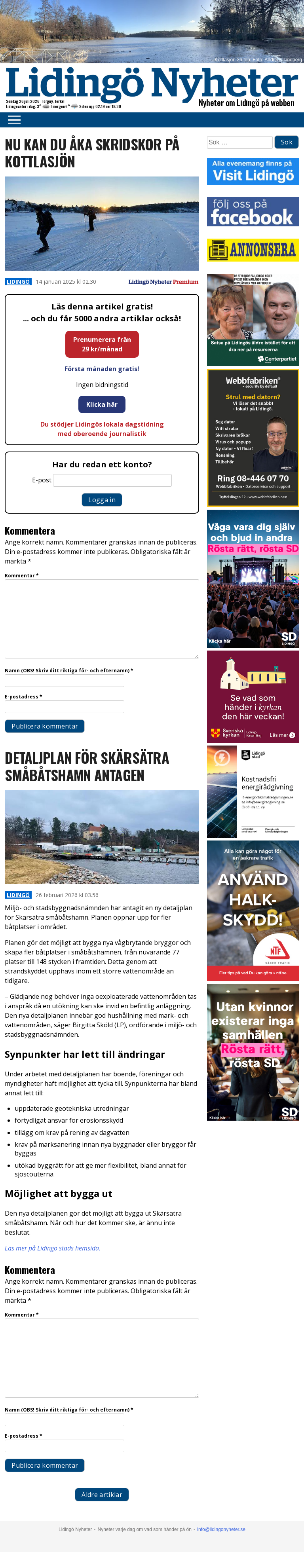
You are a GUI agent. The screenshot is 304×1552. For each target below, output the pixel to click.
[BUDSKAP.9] (253, 1118)
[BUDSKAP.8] (253, 645)
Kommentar (22, 575)
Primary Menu (12, 119)
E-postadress (23, 696)
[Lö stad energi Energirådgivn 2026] (253, 835)
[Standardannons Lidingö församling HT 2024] (253, 740)
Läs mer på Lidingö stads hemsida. (53, 1248)
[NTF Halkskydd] (253, 978)
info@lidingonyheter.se (221, 1529)
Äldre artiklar (102, 1494)
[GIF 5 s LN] (253, 363)
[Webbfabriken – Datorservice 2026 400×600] (253, 504)
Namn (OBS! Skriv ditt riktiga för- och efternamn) (69, 670)
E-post (41, 480)
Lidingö (18, 281)
